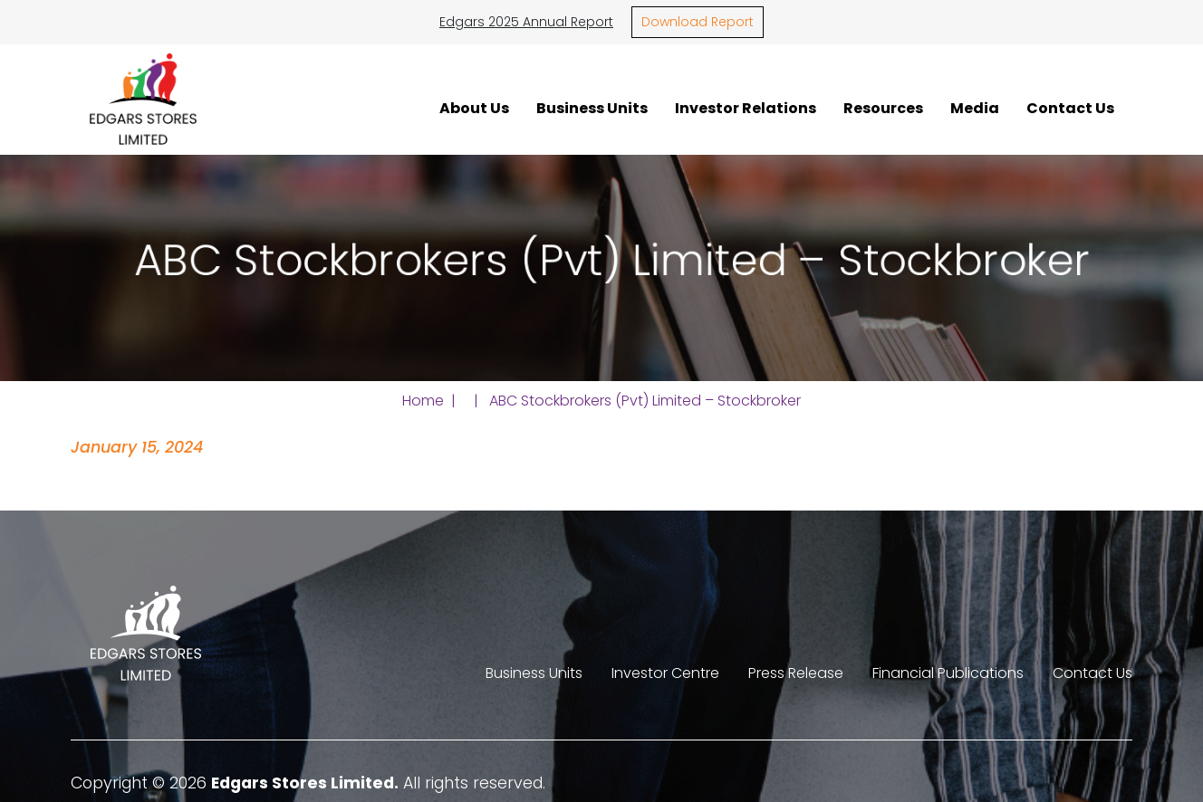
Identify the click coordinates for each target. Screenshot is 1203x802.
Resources (883, 108)
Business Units (592, 108)
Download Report (697, 22)
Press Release (795, 673)
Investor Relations (745, 108)
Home (423, 400)
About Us (474, 108)
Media (974, 108)
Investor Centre (665, 673)
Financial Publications (948, 673)
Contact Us (1070, 108)
